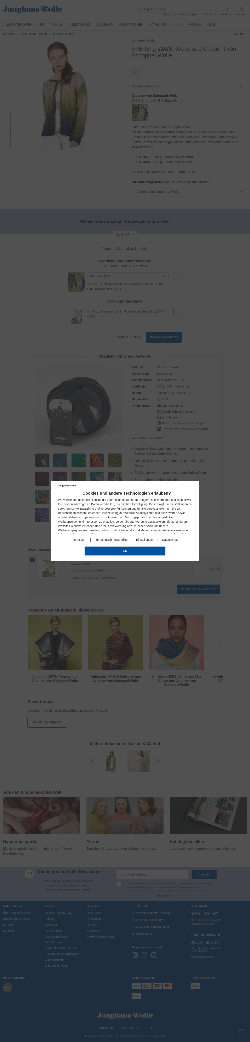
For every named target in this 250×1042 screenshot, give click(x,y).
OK (125, 551)
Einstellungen (145, 539)
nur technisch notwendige (111, 539)
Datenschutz (170, 539)
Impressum (79, 539)
